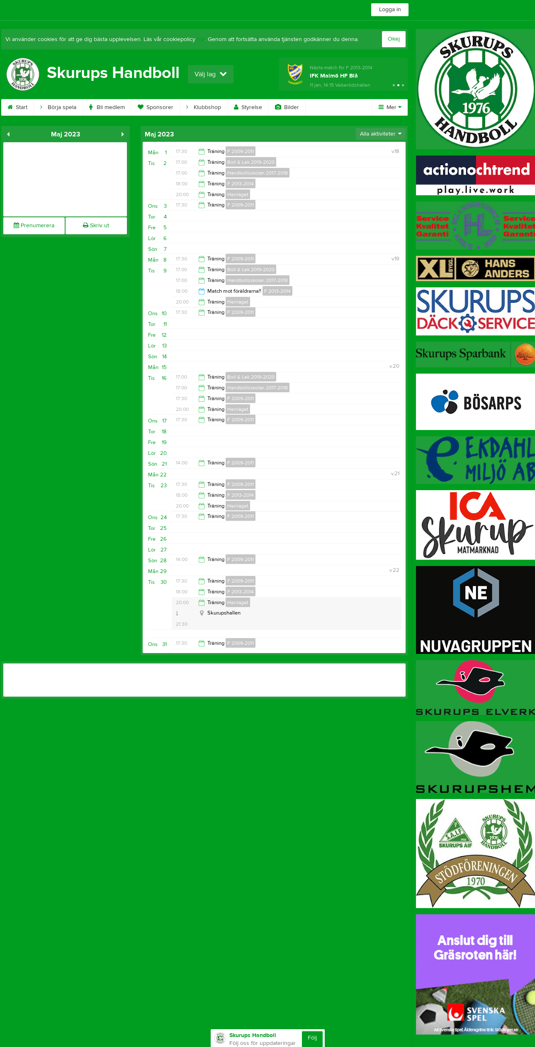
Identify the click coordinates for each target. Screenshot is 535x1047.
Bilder (287, 107)
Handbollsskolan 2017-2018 (257, 173)
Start (17, 107)
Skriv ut (96, 225)
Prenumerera (34, 225)
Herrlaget (237, 194)
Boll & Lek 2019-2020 (251, 162)
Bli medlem (107, 107)
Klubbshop (203, 107)
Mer (390, 107)
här (201, 39)
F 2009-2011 (240, 151)
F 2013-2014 (240, 183)
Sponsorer (155, 107)
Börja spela (58, 107)
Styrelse (248, 107)
